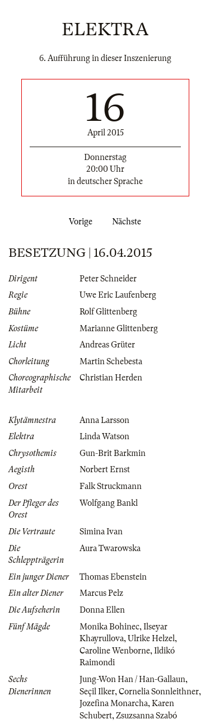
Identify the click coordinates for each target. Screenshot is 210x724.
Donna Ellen (102, 609)
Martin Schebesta (111, 361)
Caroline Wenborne (115, 650)
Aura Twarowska (110, 548)
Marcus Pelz (101, 593)
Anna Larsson (104, 420)
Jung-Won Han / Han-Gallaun (132, 679)
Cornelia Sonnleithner (159, 691)
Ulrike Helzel (151, 638)
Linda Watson (104, 436)
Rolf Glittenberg (108, 311)
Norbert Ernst (105, 469)
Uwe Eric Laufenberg (118, 294)
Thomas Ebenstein (113, 576)
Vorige (78, 221)
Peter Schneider (108, 278)
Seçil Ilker (97, 691)
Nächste (129, 221)
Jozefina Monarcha (114, 703)
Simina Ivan (101, 531)
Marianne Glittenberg (119, 328)
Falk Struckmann (111, 486)
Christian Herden (111, 377)
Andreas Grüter (107, 344)
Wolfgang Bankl (109, 503)
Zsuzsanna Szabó (146, 715)
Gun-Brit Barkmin (113, 453)
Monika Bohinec (109, 626)
